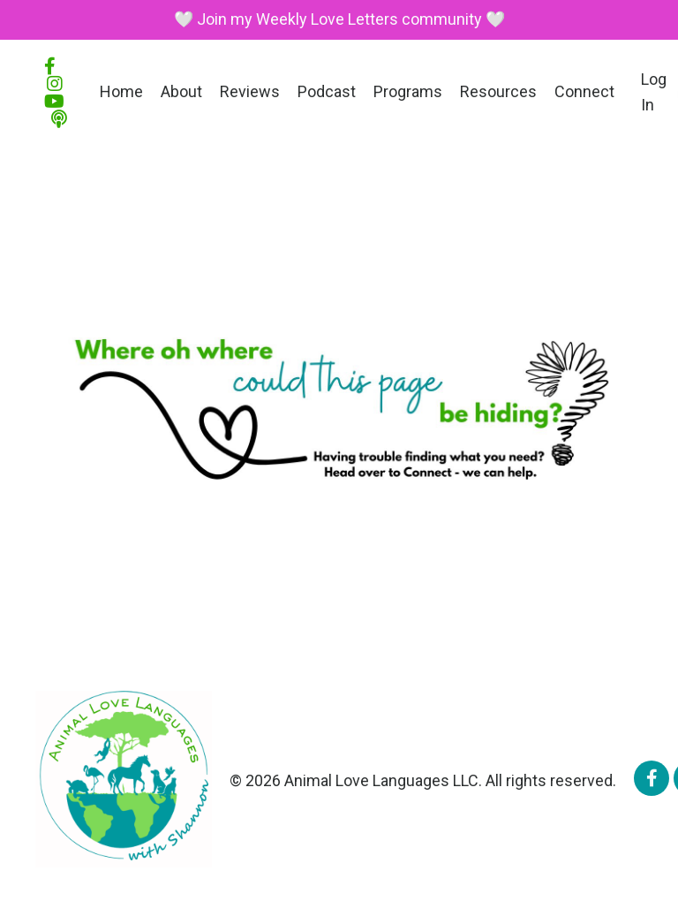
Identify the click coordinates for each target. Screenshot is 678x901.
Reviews (250, 91)
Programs (407, 91)
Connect (584, 91)
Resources (498, 91)
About (181, 91)
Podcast (327, 91)
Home (121, 91)
